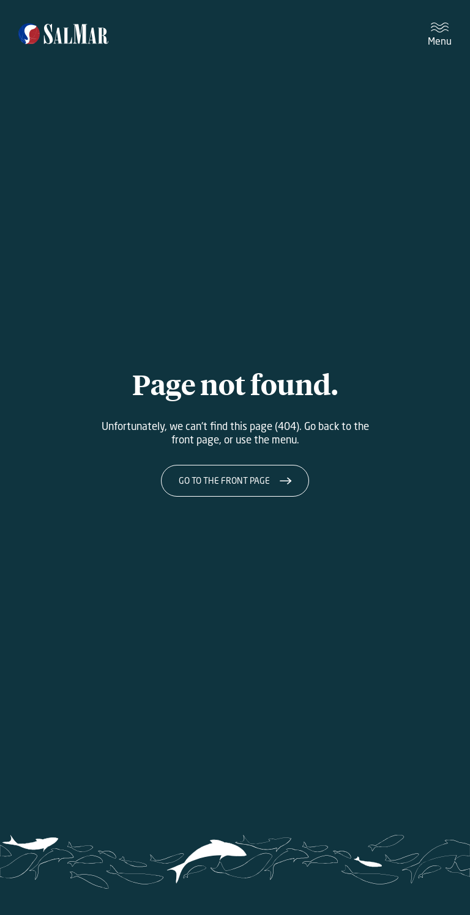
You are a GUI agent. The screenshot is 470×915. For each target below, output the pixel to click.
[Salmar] (63, 34)
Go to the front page (224, 480)
